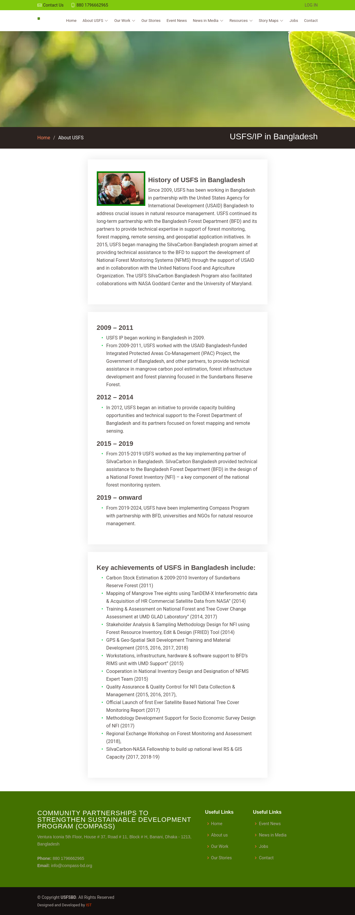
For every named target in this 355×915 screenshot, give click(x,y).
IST (89, 905)
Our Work (220, 846)
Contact (311, 20)
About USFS (71, 138)
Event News (177, 20)
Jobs (293, 20)
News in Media (272, 835)
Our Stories (151, 20)
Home (71, 20)
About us (219, 835)
